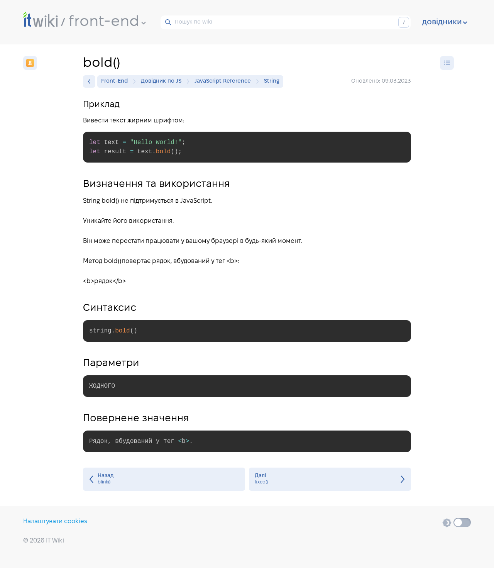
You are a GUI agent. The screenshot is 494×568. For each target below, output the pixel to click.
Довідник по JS (163, 81)
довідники (444, 22)
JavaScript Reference (225, 81)
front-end (107, 22)
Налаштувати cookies (55, 521)
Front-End (116, 81)
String (271, 81)
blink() (164, 479)
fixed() (330, 479)
